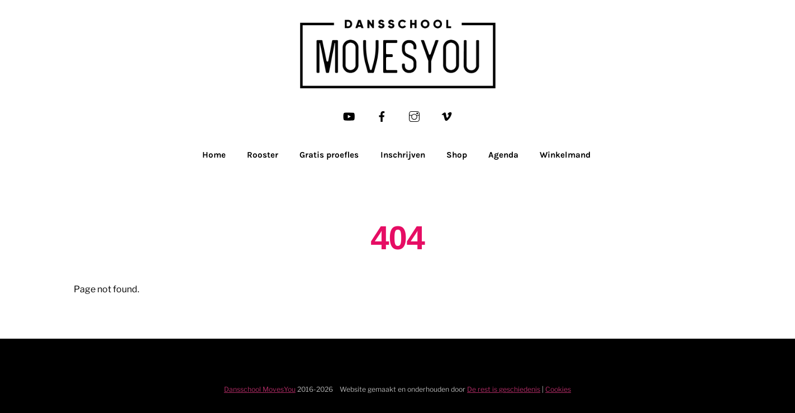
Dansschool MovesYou (260, 389)
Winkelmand (565, 155)
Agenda (503, 155)
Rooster (262, 155)
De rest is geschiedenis (503, 389)
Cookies (558, 389)
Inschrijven (402, 155)
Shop (456, 155)
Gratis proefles (329, 155)
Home (214, 155)
